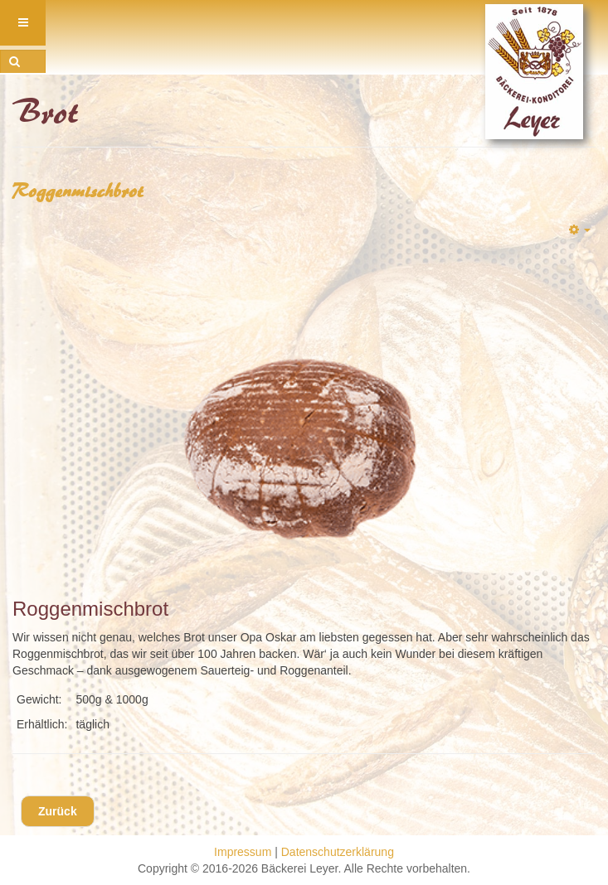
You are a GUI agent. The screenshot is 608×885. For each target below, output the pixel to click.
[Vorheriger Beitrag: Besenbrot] (58, 811)
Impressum (242, 851)
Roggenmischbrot (78, 191)
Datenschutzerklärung (337, 851)
